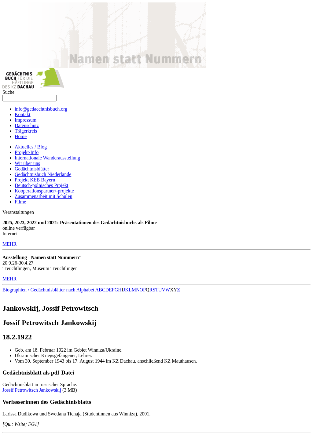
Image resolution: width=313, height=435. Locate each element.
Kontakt (23, 114)
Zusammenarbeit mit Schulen (43, 196)
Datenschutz (27, 125)
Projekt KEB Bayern (35, 179)
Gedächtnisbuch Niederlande (43, 174)
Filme (20, 201)
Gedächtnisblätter (32, 168)
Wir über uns (27, 163)
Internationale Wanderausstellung (47, 157)
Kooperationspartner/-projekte (44, 190)
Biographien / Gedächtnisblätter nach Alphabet (48, 289)
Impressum (25, 119)
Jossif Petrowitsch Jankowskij (31, 390)
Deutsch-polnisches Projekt (41, 185)
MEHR (9, 244)
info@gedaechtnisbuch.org (41, 108)
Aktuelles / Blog (31, 146)
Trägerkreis (26, 130)
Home (21, 136)
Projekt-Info (27, 152)
